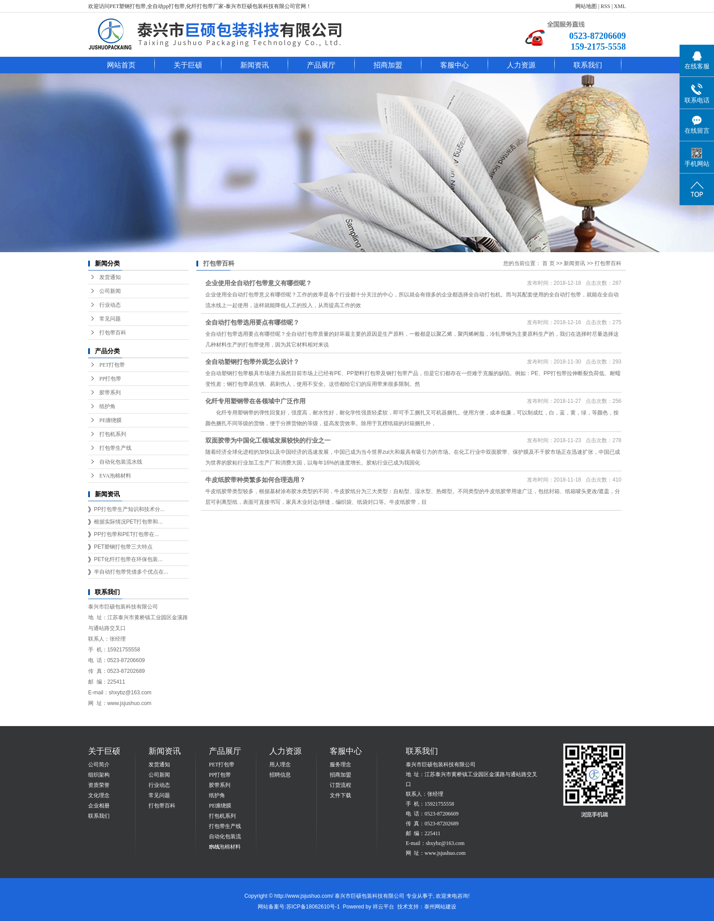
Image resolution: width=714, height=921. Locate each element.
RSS (605, 6)
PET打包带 (112, 365)
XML (620, 6)
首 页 (548, 263)
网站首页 (121, 65)
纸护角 (107, 406)
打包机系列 (112, 434)
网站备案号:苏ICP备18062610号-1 (299, 907)
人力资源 (521, 65)
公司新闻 (110, 291)
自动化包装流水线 (120, 462)
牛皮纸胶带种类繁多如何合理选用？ (255, 479)
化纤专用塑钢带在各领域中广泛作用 (255, 401)
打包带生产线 (115, 448)
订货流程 (340, 785)
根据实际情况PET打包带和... (128, 522)
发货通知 (110, 277)
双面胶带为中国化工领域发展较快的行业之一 (268, 440)
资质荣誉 (99, 785)
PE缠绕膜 (110, 420)
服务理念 (340, 764)
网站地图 (586, 6)
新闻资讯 (254, 65)
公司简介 (99, 764)
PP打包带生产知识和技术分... (129, 509)
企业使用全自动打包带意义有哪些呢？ (258, 283)
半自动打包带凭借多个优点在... (131, 572)
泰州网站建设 (440, 907)
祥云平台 (383, 907)
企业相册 (99, 806)
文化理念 (99, 795)
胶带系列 (110, 392)
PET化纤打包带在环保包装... (128, 559)
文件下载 (340, 795)
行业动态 (110, 305)
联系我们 (588, 65)
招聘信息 (280, 775)
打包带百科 (112, 333)
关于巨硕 (188, 65)
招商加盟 (388, 65)
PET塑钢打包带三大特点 (123, 547)
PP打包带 (110, 379)
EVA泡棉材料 (115, 476)
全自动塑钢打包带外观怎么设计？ (252, 361)
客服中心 (454, 65)
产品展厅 (321, 65)
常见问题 (110, 319)
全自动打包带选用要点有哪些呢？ (252, 322)
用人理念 (280, 764)
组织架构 (99, 775)
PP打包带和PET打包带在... (126, 534)
